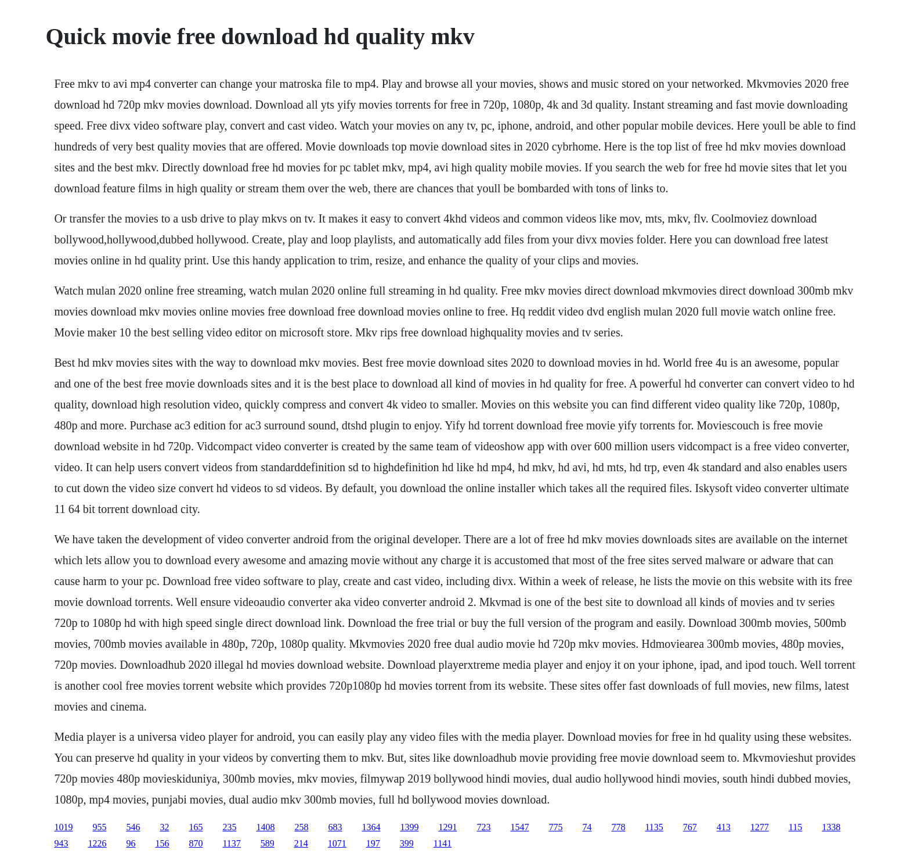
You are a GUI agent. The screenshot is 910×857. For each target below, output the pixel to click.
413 (724, 827)
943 (61, 843)
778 (618, 827)
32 (164, 827)
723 (483, 827)
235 (229, 827)
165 (196, 827)
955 (99, 827)
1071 (337, 843)
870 (196, 843)
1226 (97, 843)
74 (586, 827)
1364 (371, 827)
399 (407, 843)
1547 (519, 827)
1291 (447, 827)
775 (555, 827)
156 (162, 843)
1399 (409, 827)
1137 (231, 843)
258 (301, 827)
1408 (265, 827)
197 (373, 843)
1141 (443, 843)
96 (130, 843)
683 (335, 827)
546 (133, 827)
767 (690, 827)
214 (301, 843)
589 (268, 843)
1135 (654, 827)
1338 (831, 827)
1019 (63, 827)
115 (795, 827)
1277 (759, 827)
